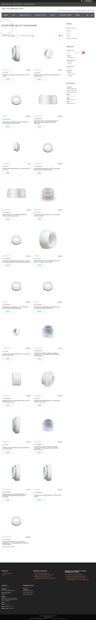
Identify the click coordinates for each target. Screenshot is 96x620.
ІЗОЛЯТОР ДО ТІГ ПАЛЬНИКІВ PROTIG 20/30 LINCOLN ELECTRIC (14, 215)
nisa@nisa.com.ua (71, 96)
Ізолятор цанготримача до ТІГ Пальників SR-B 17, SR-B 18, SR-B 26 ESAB (47, 169)
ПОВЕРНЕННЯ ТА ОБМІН (65, 15)
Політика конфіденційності (60, 618)
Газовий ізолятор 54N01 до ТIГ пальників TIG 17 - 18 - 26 (16, 169)
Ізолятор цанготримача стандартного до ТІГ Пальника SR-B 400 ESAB (47, 307)
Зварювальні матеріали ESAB (41, 573)
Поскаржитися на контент (48, 618)
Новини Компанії (7, 573)
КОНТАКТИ (52, 15)
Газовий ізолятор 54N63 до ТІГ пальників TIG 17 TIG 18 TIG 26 (47, 401)
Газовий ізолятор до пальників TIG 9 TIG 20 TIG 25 (16, 75)
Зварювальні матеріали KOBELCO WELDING (45, 578)
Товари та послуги (71, 28)
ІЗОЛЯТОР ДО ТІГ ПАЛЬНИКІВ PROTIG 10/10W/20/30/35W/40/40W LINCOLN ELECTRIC (14, 496)
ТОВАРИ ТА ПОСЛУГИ (24, 15)
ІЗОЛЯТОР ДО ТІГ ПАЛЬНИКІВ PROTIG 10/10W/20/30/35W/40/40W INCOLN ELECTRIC (46, 122)
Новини (68, 30)
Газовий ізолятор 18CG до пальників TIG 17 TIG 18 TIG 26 (47, 75)
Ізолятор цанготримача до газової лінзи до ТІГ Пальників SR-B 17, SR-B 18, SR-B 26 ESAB (16, 261)
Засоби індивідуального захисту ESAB (75, 577)
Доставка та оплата (72, 38)
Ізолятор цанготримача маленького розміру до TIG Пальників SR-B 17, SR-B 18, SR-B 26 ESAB (15, 543)
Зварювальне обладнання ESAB (74, 574)
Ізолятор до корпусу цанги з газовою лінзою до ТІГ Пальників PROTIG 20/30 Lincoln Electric (46, 448)
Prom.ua (55, 615)
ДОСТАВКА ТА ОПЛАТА (40, 15)
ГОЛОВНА (5, 15)
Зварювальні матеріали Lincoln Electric (43, 575)
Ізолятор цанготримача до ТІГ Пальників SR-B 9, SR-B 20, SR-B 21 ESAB (15, 122)
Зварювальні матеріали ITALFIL (42, 576)
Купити (8, 79)
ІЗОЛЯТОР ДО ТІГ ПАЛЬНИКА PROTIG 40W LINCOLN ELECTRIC (16, 401)
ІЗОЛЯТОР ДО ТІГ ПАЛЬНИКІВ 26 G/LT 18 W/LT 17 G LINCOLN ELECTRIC (47, 261)
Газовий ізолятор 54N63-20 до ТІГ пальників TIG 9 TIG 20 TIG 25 (16, 354)
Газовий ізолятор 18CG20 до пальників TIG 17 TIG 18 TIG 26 (15, 448)
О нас (68, 33)
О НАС (13, 15)
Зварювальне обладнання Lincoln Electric (76, 576)
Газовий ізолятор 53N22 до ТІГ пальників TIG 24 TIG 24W (47, 215)
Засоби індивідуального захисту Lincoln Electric (77, 579)
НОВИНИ (77, 15)
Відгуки (68, 36)
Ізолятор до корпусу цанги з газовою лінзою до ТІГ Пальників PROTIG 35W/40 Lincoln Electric (46, 354)
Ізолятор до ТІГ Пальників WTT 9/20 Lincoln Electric (47, 496)
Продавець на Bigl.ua (48, 617)
